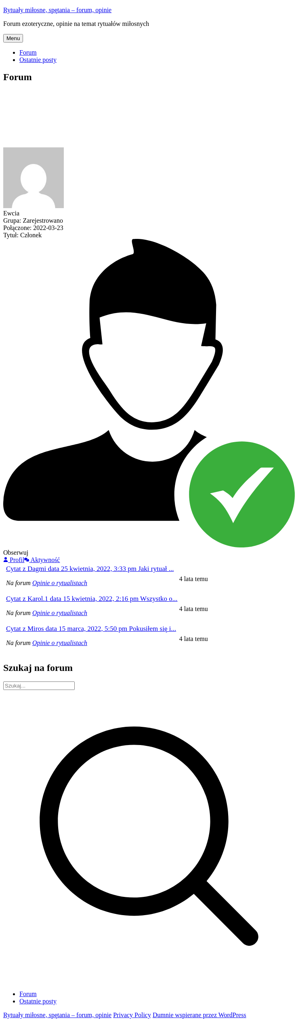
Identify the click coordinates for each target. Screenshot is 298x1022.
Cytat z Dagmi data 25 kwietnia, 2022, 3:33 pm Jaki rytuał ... (90, 569)
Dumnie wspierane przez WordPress (199, 1014)
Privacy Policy (132, 1014)
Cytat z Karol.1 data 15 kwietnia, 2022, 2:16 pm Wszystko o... (92, 599)
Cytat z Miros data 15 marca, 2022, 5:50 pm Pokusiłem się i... (91, 628)
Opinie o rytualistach (59, 582)
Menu (13, 38)
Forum (28, 52)
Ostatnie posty (38, 59)
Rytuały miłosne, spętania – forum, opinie (57, 9)
